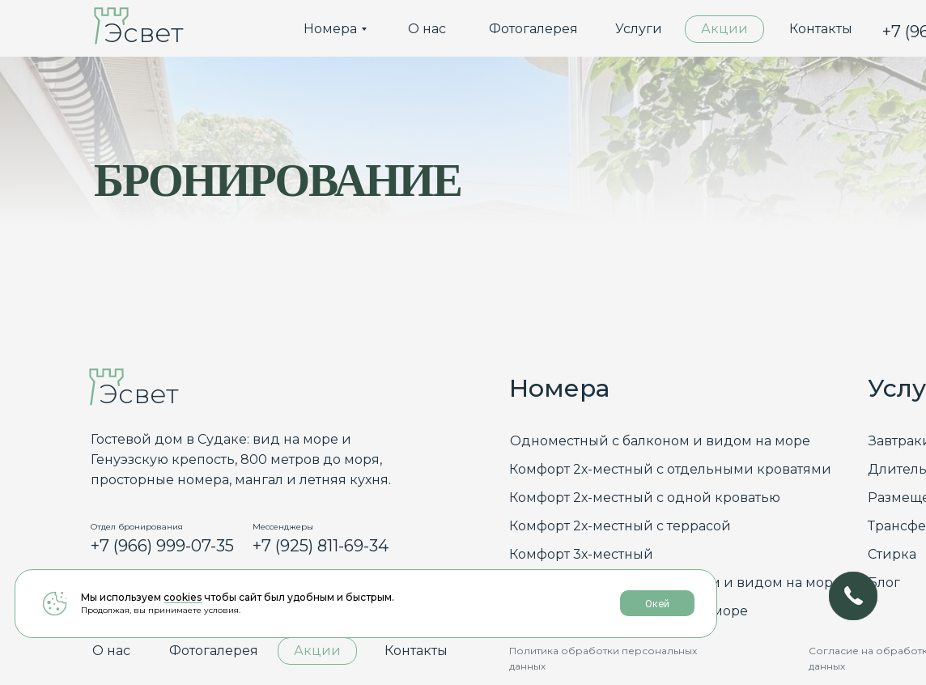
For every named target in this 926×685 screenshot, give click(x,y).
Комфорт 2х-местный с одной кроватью (644, 497)
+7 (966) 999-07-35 (162, 545)
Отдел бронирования (137, 526)
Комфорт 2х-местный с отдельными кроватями (670, 469)
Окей (460, 632)
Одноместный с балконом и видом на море (660, 441)
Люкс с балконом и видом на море (628, 611)
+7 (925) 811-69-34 (321, 545)
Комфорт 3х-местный (581, 554)
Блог (884, 582)
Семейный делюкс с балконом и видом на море (675, 582)
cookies (183, 625)
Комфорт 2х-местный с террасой (620, 526)
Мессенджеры (283, 526)
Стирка (892, 554)
